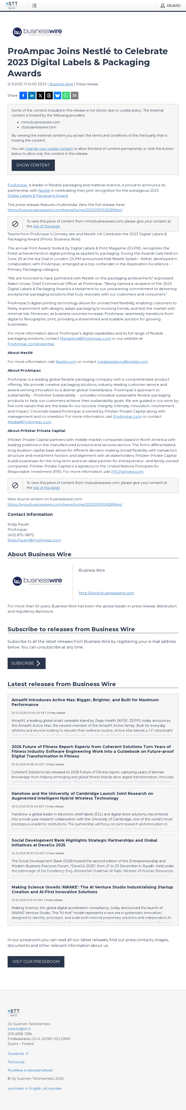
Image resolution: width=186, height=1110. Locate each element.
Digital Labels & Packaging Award (38, 195)
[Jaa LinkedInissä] (32, 96)
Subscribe (26, 663)
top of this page (46, 226)
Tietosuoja (16, 1062)
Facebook (16, 1054)
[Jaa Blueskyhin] (57, 96)
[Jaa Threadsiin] (49, 96)
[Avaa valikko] (35, 5)
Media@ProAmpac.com (29, 422)
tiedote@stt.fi (19, 1029)
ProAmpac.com (127, 416)
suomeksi (16, 1088)
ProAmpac (17, 185)
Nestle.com (66, 361)
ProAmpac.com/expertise (31, 344)
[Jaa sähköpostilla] (74, 96)
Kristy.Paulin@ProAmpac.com (34, 540)
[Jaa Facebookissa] (23, 96)
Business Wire (61, 84)
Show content (33, 165)
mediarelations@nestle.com (122, 361)
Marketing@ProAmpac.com (85, 338)
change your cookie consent (49, 149)
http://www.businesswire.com (106, 593)
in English (33, 1088)
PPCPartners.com (127, 471)
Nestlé (44, 190)
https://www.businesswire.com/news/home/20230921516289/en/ (65, 210)
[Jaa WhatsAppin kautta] (66, 96)
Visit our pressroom (36, 961)
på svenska (52, 1088)
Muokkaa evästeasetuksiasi (30, 1070)
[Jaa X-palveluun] (40, 96)
